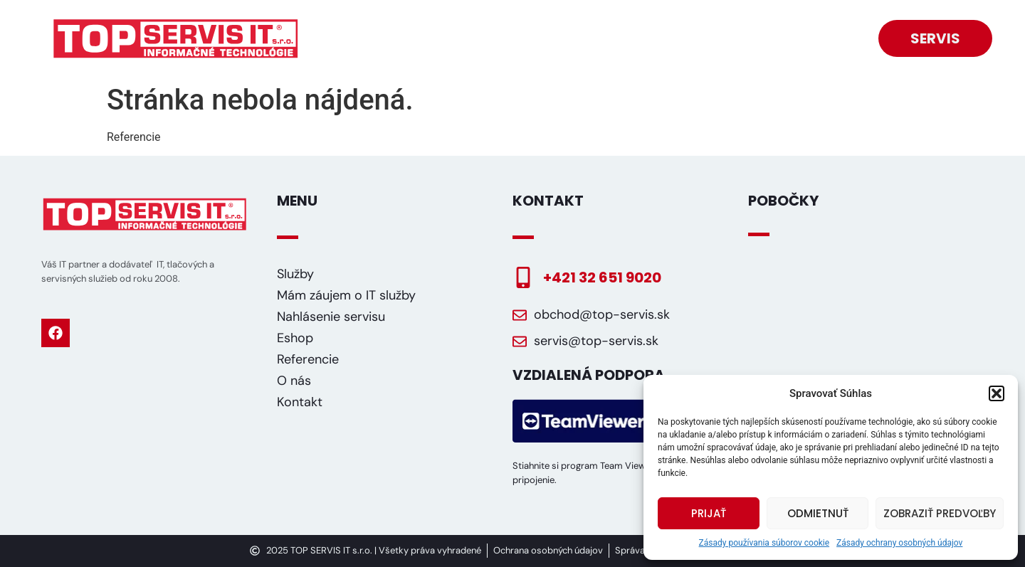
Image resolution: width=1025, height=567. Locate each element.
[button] (996, 393)
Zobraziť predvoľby (939, 513)
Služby (456, 24)
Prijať (708, 513)
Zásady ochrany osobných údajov (899, 543)
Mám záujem (627, 24)
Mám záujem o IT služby (346, 295)
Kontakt (821, 53)
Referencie (741, 24)
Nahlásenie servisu (331, 316)
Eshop (531, 24)
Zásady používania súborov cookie (764, 543)
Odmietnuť (817, 513)
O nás (829, 24)
